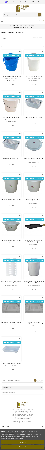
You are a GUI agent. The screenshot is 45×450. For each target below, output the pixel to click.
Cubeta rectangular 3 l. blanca (11, 363)
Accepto (22, 446)
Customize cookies (17, 438)
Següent (41, 380)
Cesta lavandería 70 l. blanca (11, 158)
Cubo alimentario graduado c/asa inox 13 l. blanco (33, 77)
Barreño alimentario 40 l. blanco (34, 200)
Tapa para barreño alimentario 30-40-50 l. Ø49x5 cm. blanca (33, 159)
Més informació (5, 438)
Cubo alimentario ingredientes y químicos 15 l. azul (11, 77)
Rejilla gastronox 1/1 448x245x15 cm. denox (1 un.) (11, 282)
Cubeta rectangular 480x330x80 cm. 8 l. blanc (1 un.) (34, 323)
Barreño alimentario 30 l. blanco (11, 240)
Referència (9, 80)
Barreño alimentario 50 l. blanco (11, 199)
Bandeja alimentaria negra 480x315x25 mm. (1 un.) (33, 241)
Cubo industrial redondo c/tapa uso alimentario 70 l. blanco (34, 282)
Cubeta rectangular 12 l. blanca (11, 322)
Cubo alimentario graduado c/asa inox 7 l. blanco (11, 118)
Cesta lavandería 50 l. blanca (34, 117)
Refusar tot (22, 442)
